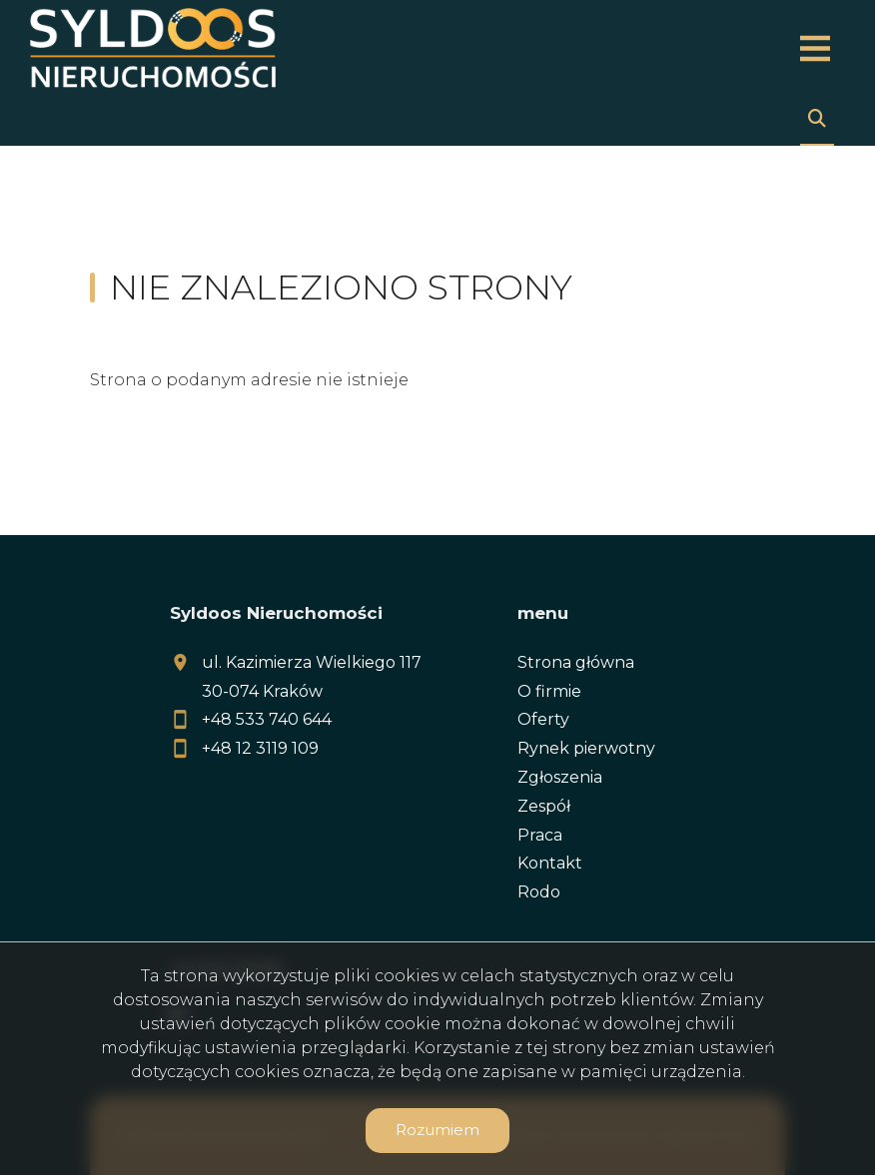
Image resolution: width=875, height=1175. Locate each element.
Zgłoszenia (559, 777)
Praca (539, 835)
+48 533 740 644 (267, 719)
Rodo (538, 891)
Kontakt (549, 863)
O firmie (549, 691)
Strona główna (575, 662)
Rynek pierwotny (586, 748)
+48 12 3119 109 (260, 748)
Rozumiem (437, 1129)
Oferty (543, 719)
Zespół (543, 806)
